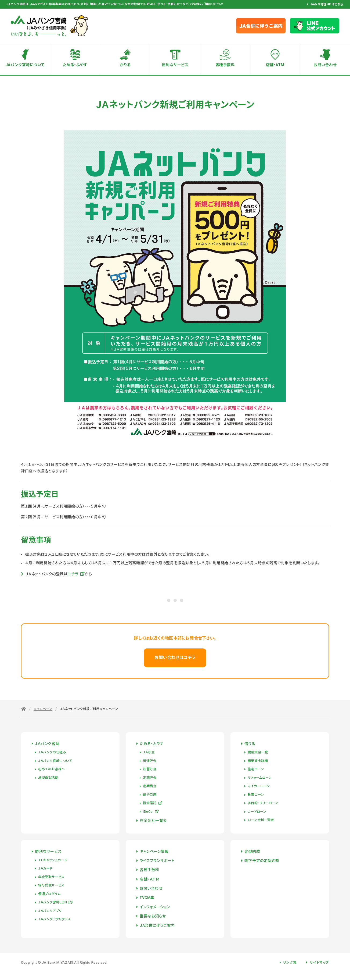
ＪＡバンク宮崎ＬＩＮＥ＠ (55, 902)
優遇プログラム (49, 894)
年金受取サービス (51, 877)
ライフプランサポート (157, 861)
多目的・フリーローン (263, 803)
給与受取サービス (51, 885)
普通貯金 (149, 761)
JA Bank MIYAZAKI (57, 962)
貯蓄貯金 (149, 769)
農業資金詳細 (258, 761)
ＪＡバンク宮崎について (55, 761)
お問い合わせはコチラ (175, 657)
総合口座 (149, 795)
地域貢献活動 (48, 778)
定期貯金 (149, 778)
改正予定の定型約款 (261, 861)
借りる (249, 744)
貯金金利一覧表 (153, 820)
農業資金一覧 (258, 752)
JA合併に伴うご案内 (157, 925)
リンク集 (290, 962)
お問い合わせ (151, 888)
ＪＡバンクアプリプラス (54, 919)
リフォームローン (260, 778)
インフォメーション (155, 907)
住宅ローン (256, 769)
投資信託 (153, 803)
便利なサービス (175, 65)
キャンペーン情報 (154, 851)
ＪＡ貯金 (148, 752)
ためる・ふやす (75, 65)
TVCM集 (147, 898)
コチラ (76, 574)
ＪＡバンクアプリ (50, 911)
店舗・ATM (275, 65)
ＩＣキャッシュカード (52, 860)
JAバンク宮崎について (25, 65)
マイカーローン (259, 786)
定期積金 (149, 786)
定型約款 (252, 851)
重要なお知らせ (153, 916)
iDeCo (151, 812)
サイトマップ (319, 962)
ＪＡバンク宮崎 (47, 744)
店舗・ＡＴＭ (150, 879)
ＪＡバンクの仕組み (52, 752)
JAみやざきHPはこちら (327, 4)
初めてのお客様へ (51, 769)
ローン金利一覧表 (261, 820)
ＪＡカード (45, 868)
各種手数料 (225, 65)
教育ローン (256, 795)
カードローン (257, 812)
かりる (125, 65)
